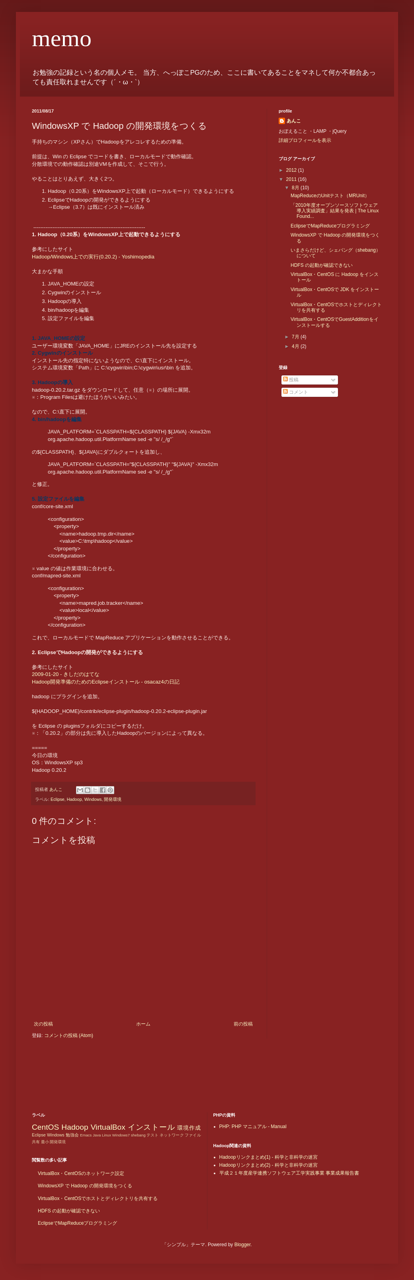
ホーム (143, 1024)
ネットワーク (172, 1135)
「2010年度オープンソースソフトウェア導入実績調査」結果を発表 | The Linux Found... (335, 210)
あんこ (294, 121)
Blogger (242, 1244)
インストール (151, 1127)
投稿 (291, 380)
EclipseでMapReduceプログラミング (330, 226)
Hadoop (74, 799)
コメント (295, 392)
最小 (45, 1142)
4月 (296, 346)
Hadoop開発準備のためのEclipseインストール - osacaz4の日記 (106, 682)
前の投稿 (243, 1024)
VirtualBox (108, 1127)
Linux (106, 1135)
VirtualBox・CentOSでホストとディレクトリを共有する (98, 1198)
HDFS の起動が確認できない (322, 265)
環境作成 (189, 1128)
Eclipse (57, 799)
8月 (296, 187)
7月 (296, 337)
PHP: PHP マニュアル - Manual (253, 1126)
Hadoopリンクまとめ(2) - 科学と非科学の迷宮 (268, 1165)
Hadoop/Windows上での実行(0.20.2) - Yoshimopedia (93, 257)
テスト (152, 1135)
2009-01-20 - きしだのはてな (66, 674)
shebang (138, 1135)
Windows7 (121, 1135)
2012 (292, 170)
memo (62, 38)
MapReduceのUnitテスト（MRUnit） (330, 195)
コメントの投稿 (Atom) (68, 1035)
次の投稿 (43, 1024)
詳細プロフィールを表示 (305, 140)
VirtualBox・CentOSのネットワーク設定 (81, 1173)
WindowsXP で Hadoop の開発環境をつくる (85, 1186)
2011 (292, 179)
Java (97, 1135)
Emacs (86, 1135)
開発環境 (112, 799)
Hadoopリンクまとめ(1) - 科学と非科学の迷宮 (268, 1157)
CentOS (45, 1127)
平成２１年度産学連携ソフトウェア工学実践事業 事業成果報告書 (289, 1173)
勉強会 (72, 1134)
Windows (93, 799)
